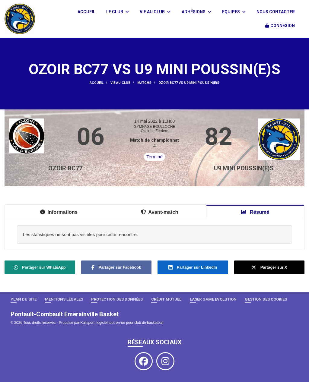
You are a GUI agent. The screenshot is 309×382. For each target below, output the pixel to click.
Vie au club (155, 11)
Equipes (234, 11)
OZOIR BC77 (65, 168)
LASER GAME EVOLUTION (213, 299)
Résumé (255, 212)
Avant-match (159, 212)
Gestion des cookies (266, 299)
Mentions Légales (64, 299)
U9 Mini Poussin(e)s (244, 168)
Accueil (86, 11)
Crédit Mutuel (166, 299)
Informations (59, 212)
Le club (117, 11)
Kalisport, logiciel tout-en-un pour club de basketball (121, 322)
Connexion (280, 25)
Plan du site (24, 299)
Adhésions (196, 11)
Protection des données (117, 299)
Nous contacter (275, 11)
